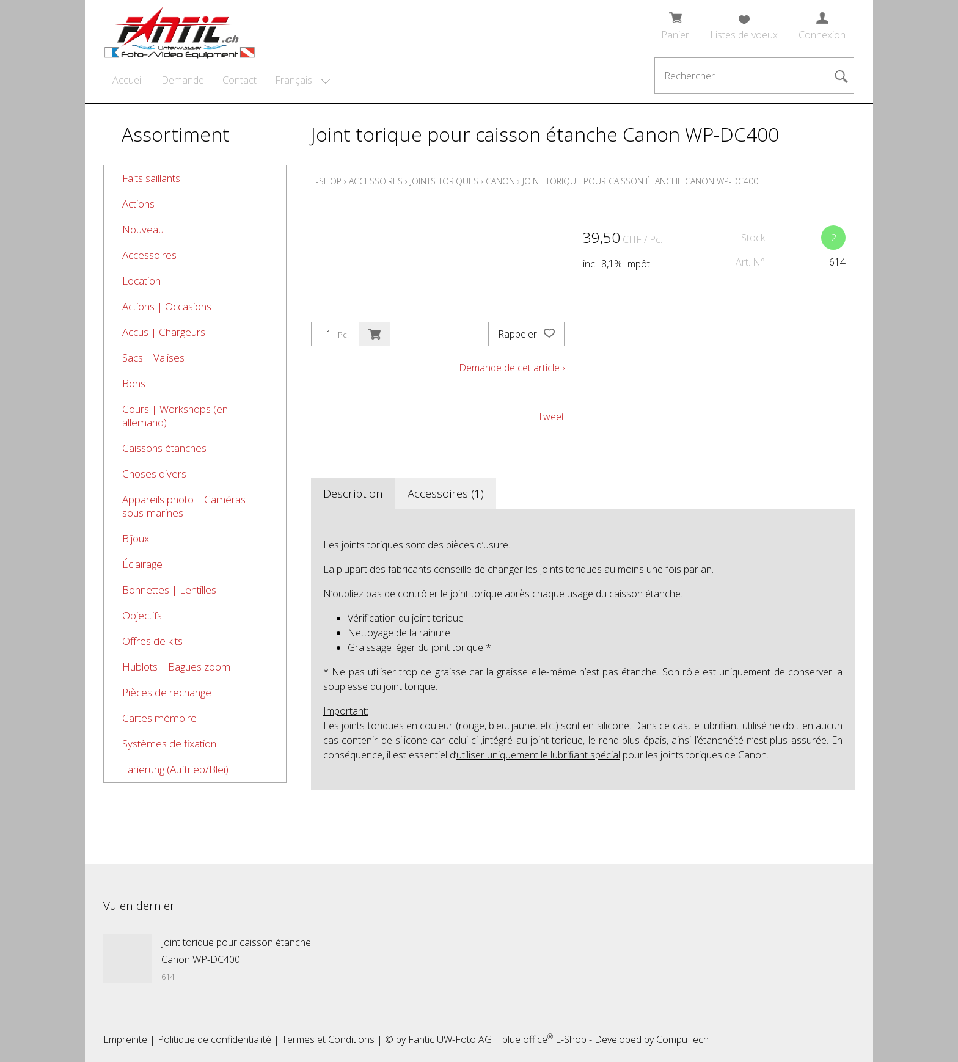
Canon (500, 181)
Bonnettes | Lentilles (169, 590)
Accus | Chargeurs (163, 332)
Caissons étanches (164, 448)
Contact (239, 80)
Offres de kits (152, 641)
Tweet (551, 416)
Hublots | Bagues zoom (176, 667)
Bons (133, 383)
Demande (182, 80)
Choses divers (154, 474)
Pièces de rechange (166, 692)
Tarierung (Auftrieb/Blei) (175, 769)
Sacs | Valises (153, 358)
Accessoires (149, 255)
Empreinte (125, 1039)
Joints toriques (444, 181)
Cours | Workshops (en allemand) (175, 415)
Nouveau (143, 229)
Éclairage (142, 564)
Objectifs (142, 615)
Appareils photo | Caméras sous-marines (184, 506)
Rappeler (526, 334)
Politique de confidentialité (214, 1039)
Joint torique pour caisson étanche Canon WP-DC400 (640, 181)
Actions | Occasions (166, 306)
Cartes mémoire (159, 718)
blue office (527, 1039)
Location (141, 281)
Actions (138, 204)
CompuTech (682, 1039)
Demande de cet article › (512, 367)
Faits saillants (151, 178)
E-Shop (326, 181)
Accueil (127, 80)
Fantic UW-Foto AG (450, 1039)
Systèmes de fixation (169, 743)
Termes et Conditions (328, 1039)
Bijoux (135, 538)
